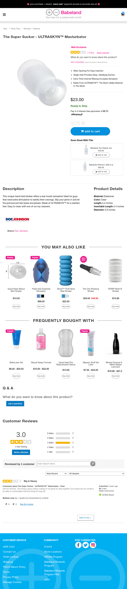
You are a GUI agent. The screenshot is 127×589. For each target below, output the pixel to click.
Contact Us (9, 551)
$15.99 (115, 298)
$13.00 (66, 370)
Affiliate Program (53, 556)
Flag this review (26, 504)
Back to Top (85, 518)
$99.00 (41, 301)
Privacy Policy (10, 576)
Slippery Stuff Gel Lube (91, 363)
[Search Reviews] (66, 463)
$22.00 (66, 301)
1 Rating (90, 53)
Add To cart (90, 131)
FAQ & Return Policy (14, 566)
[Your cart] (122, 14)
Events (48, 546)
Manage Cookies (12, 582)
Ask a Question (77, 62)
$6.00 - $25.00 (16, 368)
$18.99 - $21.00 (115, 371)
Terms (6, 571)
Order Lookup (10, 556)
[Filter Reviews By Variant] (96, 474)
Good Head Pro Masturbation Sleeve (65, 363)
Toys (5, 28)
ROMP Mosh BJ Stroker (115, 290)
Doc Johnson (21, 230)
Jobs (47, 579)
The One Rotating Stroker (91, 290)
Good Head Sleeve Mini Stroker (16, 290)
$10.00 (16, 298)
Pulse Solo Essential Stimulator (41, 290)
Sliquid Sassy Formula (41, 362)
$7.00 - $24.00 (91, 370)
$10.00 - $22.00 (41, 368)
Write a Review (103, 53)
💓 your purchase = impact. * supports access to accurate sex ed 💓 (63, 4)
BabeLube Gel (16, 362)
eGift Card (8, 546)
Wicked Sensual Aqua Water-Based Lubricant (116, 364)
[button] (38, 296)
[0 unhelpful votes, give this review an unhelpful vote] (14, 504)
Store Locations (53, 551)
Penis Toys (15, 28)
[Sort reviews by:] (56, 474)
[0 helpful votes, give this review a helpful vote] (6, 504)
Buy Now (16, 306)
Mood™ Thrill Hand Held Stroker (66, 290)
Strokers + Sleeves (32, 28)
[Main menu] (4, 14)
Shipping (8, 561)
